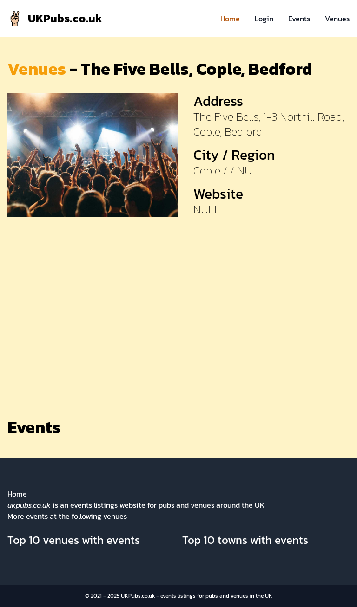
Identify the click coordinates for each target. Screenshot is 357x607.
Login (264, 18)
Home (230, 18)
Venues (337, 18)
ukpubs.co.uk (29, 504)
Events (299, 18)
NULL (206, 209)
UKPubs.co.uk (138, 596)
